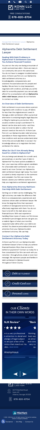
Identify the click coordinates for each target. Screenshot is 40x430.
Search (25, 2)
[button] (15, 374)
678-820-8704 (21, 17)
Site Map (19, 422)
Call (14, 2)
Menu (30, 2)
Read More (18, 347)
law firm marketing (32, 417)
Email (20, 2)
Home (9, 2)
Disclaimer (9, 422)
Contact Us (29, 422)
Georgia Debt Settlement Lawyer (13, 42)
